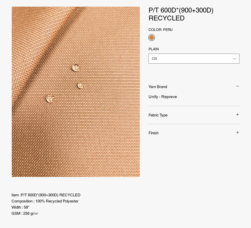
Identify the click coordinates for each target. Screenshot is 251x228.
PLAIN (154, 49)
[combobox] (194, 59)
